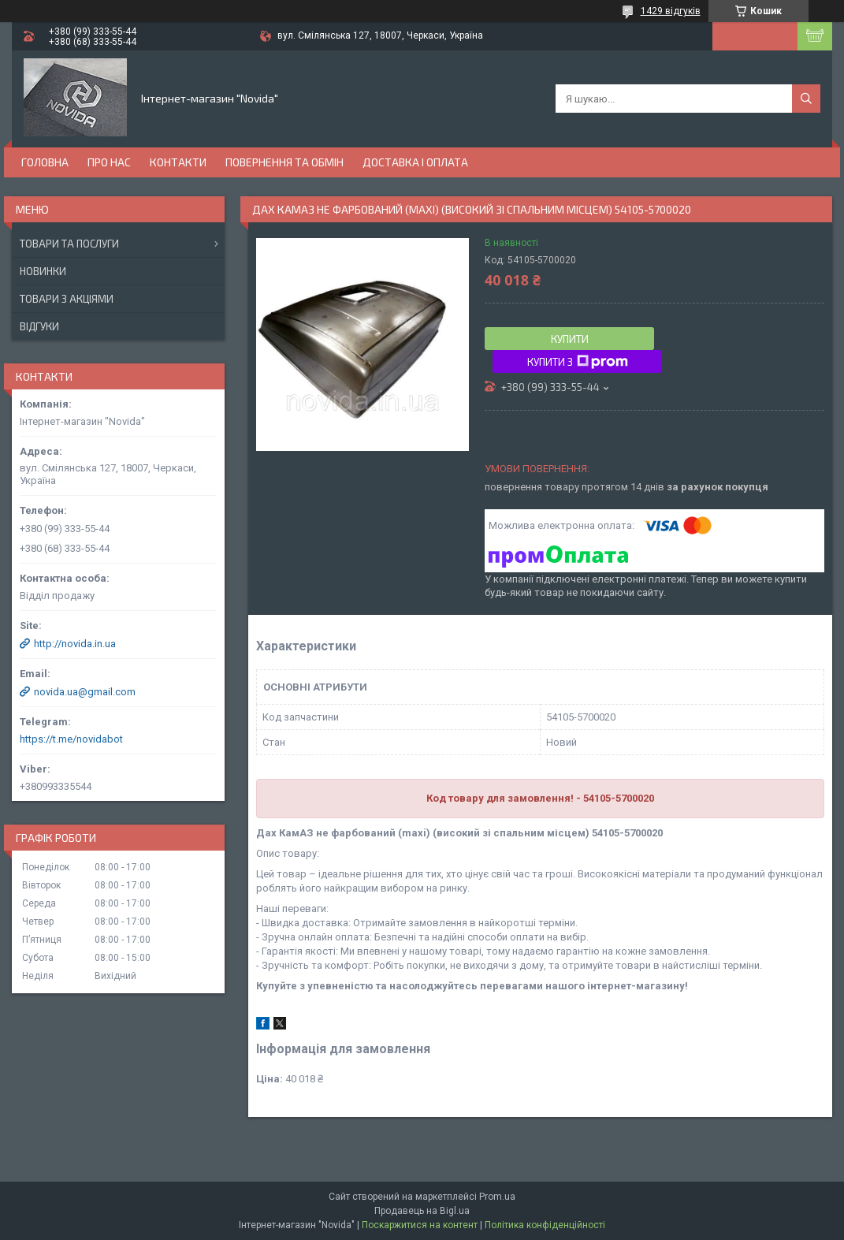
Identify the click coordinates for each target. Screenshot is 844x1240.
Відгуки (39, 326)
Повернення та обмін (284, 162)
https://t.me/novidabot (71, 739)
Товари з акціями (66, 298)
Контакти (178, 162)
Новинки (43, 271)
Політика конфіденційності (545, 1225)
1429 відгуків (671, 11)
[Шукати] (806, 98)
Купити (570, 339)
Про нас (109, 162)
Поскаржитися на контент (420, 1225)
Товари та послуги (69, 243)
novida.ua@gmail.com (85, 692)
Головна (45, 162)
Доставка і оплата (415, 162)
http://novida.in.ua (75, 644)
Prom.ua (497, 1196)
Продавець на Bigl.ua (422, 1210)
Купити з (577, 362)
